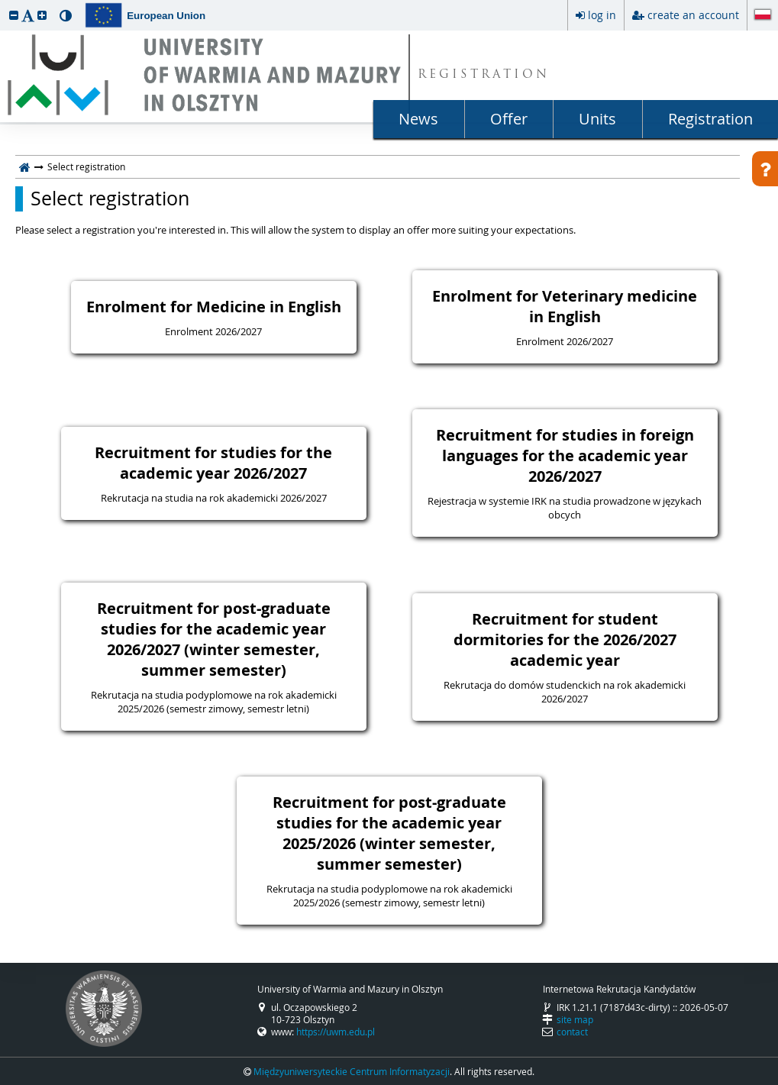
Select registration (110, 198)
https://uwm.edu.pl (335, 1031)
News (418, 118)
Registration (710, 118)
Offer (509, 118)
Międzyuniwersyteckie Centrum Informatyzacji (351, 1071)
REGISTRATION (484, 75)
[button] (13, 15)
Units (597, 118)
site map (575, 1019)
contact (572, 1031)
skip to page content (4, 4)
